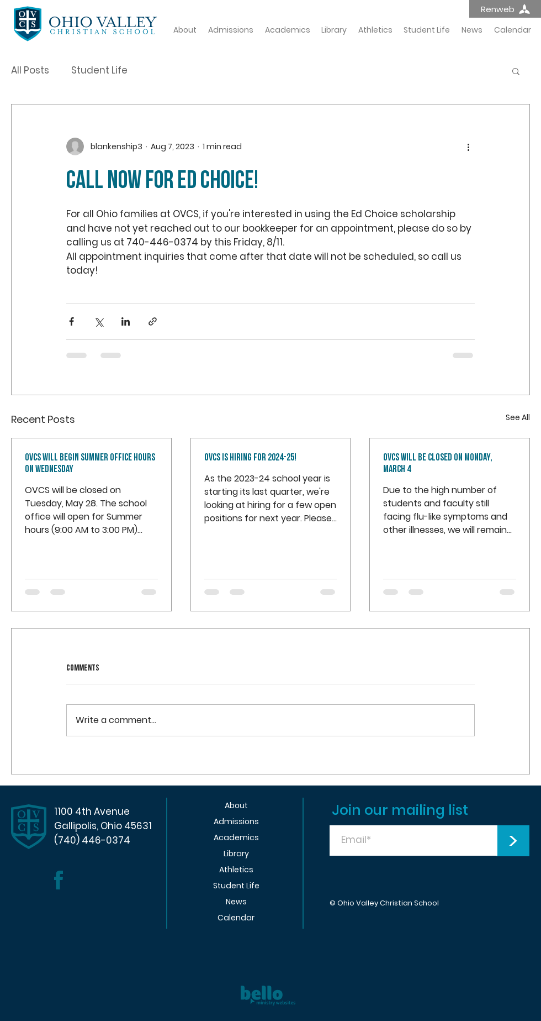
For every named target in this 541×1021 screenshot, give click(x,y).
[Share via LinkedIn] (125, 321)
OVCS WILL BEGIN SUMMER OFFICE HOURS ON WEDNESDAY (90, 463)
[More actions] (468, 146)
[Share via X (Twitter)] (98, 321)
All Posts (30, 70)
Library (236, 853)
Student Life (99, 70)
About (236, 805)
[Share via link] (152, 321)
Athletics (236, 869)
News (236, 901)
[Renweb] (505, 9)
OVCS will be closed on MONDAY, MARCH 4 (437, 463)
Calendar (236, 917)
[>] (512, 840)
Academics (236, 837)
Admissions (236, 821)
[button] (516, 70)
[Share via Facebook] (71, 321)
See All (518, 417)
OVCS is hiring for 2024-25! (250, 457)
